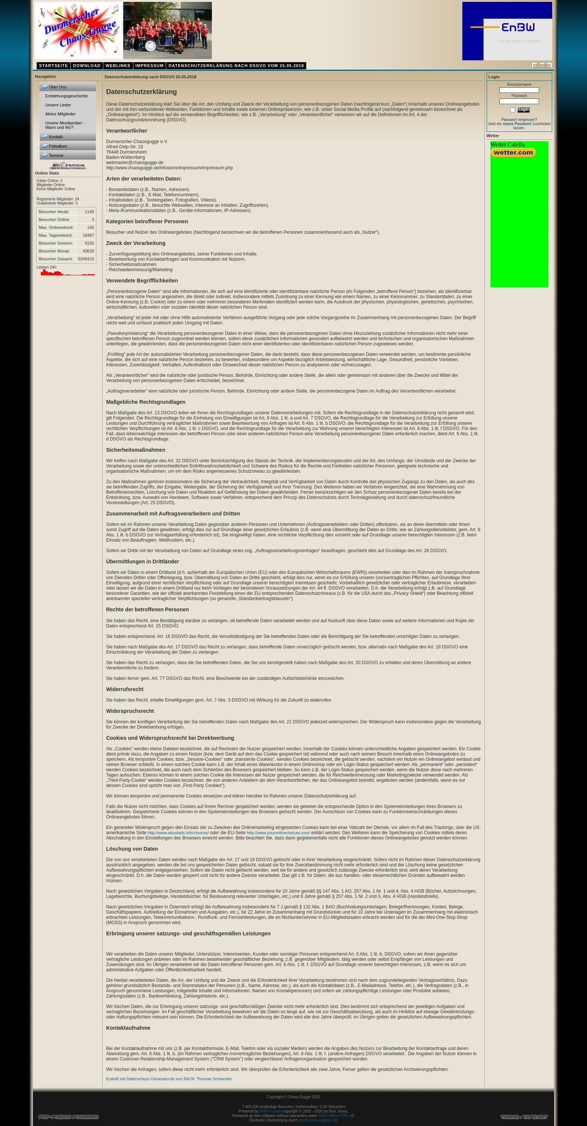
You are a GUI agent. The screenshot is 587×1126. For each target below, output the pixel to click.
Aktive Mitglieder (60, 114)
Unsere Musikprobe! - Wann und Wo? (65, 125)
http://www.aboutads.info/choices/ (178, 832)
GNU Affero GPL (334, 1115)
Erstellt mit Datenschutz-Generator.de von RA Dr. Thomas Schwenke (168, 1079)
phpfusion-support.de (318, 1120)
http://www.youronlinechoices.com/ (278, 832)
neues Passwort (517, 124)
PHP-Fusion (270, 1111)
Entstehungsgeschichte (66, 96)
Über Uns (54, 86)
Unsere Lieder (58, 105)
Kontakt (52, 136)
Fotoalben (54, 145)
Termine (52, 155)
